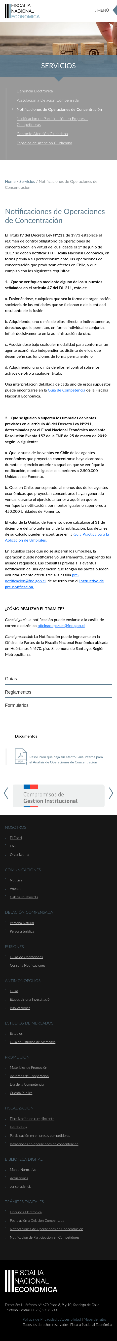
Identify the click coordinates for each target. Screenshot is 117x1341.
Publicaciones (20, 1008)
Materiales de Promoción (28, 1067)
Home (10, 181)
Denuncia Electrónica (35, 90)
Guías (11, 678)
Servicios (27, 181)
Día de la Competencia (27, 1084)
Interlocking (18, 1127)
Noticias (16, 880)
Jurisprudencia (21, 1186)
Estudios (16, 1033)
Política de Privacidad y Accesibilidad (52, 1319)
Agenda (15, 888)
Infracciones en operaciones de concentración (44, 1144)
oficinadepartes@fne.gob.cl (61, 625)
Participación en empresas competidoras (40, 1135)
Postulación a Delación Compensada (48, 100)
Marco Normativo (23, 1169)
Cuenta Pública (21, 1093)
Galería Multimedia (24, 897)
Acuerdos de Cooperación (29, 1076)
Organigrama (19, 854)
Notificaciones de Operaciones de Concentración (59, 109)
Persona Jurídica (22, 931)
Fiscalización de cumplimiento (32, 1118)
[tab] (58, 679)
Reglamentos (18, 692)
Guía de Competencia (66, 390)
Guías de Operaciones (26, 957)
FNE (13, 846)
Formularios (17, 705)
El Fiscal (16, 837)
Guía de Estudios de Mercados (32, 1042)
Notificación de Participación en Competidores (44, 1237)
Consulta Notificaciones (27, 965)
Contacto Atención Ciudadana (42, 133)
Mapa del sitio (95, 1319)
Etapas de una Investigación (30, 999)
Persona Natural (22, 923)
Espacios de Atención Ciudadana (44, 142)
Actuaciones (19, 1178)
